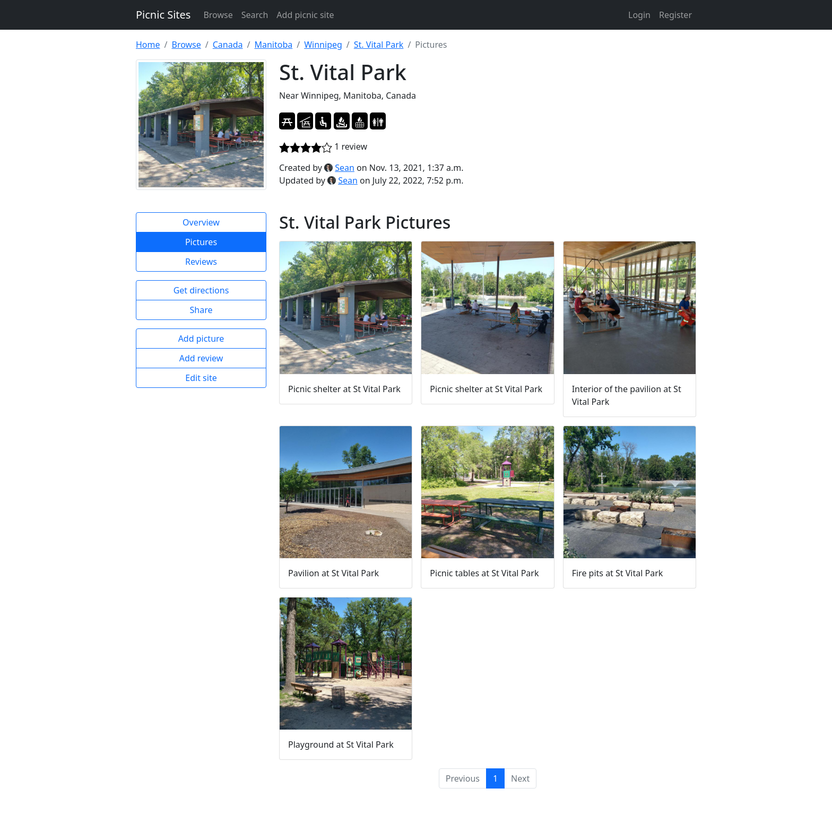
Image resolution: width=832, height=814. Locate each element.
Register (675, 15)
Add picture (201, 338)
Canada (228, 44)
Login (639, 15)
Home (148, 44)
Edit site (200, 378)
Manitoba (273, 44)
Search (254, 15)
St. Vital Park (379, 44)
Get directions (201, 290)
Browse (217, 15)
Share (201, 310)
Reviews (201, 261)
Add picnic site (305, 15)
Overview (201, 222)
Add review (201, 358)
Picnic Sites (163, 14)
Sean (344, 168)
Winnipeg (323, 44)
